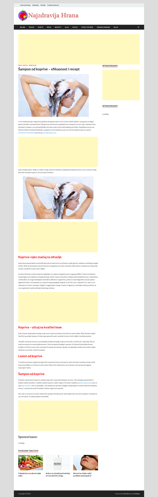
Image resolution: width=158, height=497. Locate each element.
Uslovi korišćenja (25, 5)
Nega (49, 27)
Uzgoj (75, 27)
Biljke (22, 27)
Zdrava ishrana (103, 27)
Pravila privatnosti (53, 5)
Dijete (40, 27)
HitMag (136, 494)
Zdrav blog (32, 65)
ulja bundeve (26, 385)
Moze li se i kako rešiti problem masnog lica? (82, 474)
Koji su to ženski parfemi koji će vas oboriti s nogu (58, 474)
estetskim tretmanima (26, 133)
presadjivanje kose (49, 133)
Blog (116, 27)
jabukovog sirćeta (84, 383)
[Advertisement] (79, 49)
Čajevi (31, 27)
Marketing (35, 5)
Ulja (67, 27)
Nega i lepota (23, 65)
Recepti (58, 27)
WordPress (127, 494)
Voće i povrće (87, 27)
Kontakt (43, 5)
